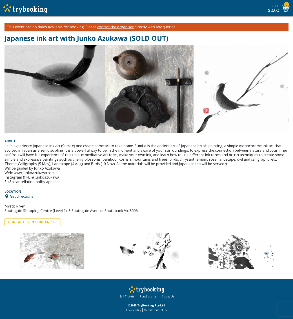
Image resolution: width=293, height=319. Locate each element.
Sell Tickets (127, 296)
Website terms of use (155, 310)
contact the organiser (115, 27)
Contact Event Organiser (32, 222)
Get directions (21, 196)
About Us (168, 296)
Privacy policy (133, 310)
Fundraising (148, 296)
